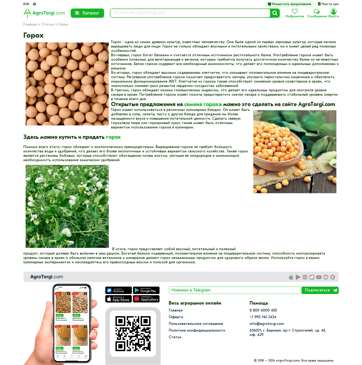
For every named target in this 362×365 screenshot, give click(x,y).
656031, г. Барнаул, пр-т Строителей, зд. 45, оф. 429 (288, 333)
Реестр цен (328, 4)
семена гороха (203, 104)
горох (113, 137)
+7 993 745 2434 (263, 317)
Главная (30, 25)
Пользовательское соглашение (196, 324)
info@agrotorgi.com (267, 324)
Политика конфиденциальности (197, 330)
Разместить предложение (289, 4)
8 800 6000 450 (263, 310)
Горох (63, 25)
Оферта (176, 317)
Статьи (47, 25)
